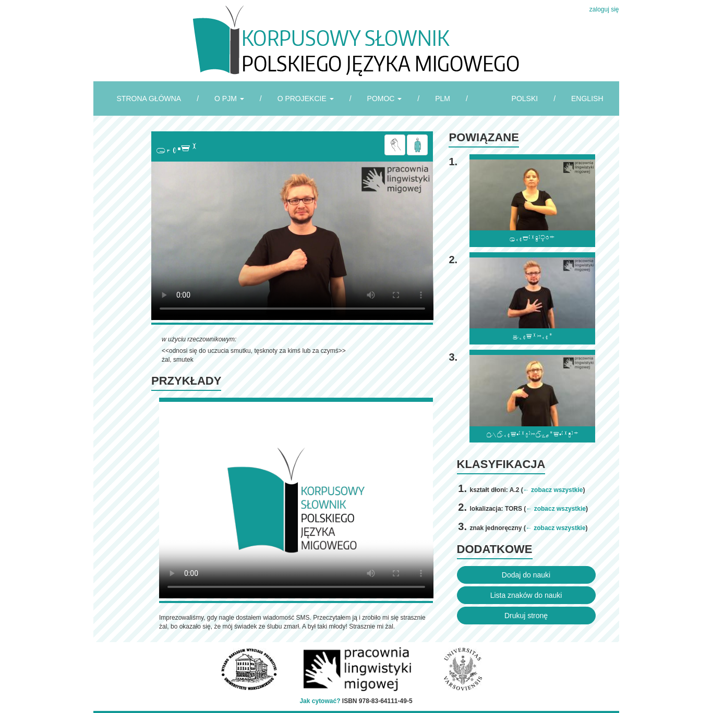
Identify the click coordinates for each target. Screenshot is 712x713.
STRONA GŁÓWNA (149, 98)
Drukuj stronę (526, 615)
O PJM (229, 98)
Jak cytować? (319, 701)
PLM (442, 98)
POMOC (384, 98)
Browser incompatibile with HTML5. (292, 241)
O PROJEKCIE (305, 98)
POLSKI (525, 98)
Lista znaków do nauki (526, 595)
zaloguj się (604, 9)
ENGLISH (587, 98)
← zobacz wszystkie (553, 490)
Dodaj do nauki (526, 575)
